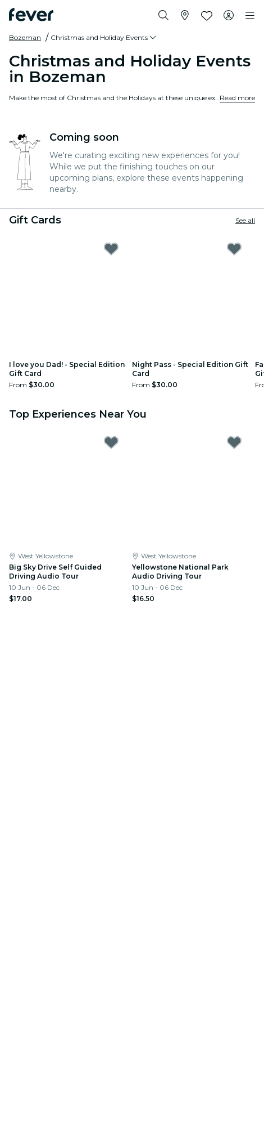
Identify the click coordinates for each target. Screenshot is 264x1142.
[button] (104, 38)
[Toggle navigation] (250, 16)
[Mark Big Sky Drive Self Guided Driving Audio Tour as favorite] (111, 442)
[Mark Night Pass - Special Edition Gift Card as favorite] (234, 248)
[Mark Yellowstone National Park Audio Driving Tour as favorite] (234, 442)
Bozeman (25, 37)
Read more (237, 97)
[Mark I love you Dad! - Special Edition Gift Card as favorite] (111, 248)
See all (245, 220)
